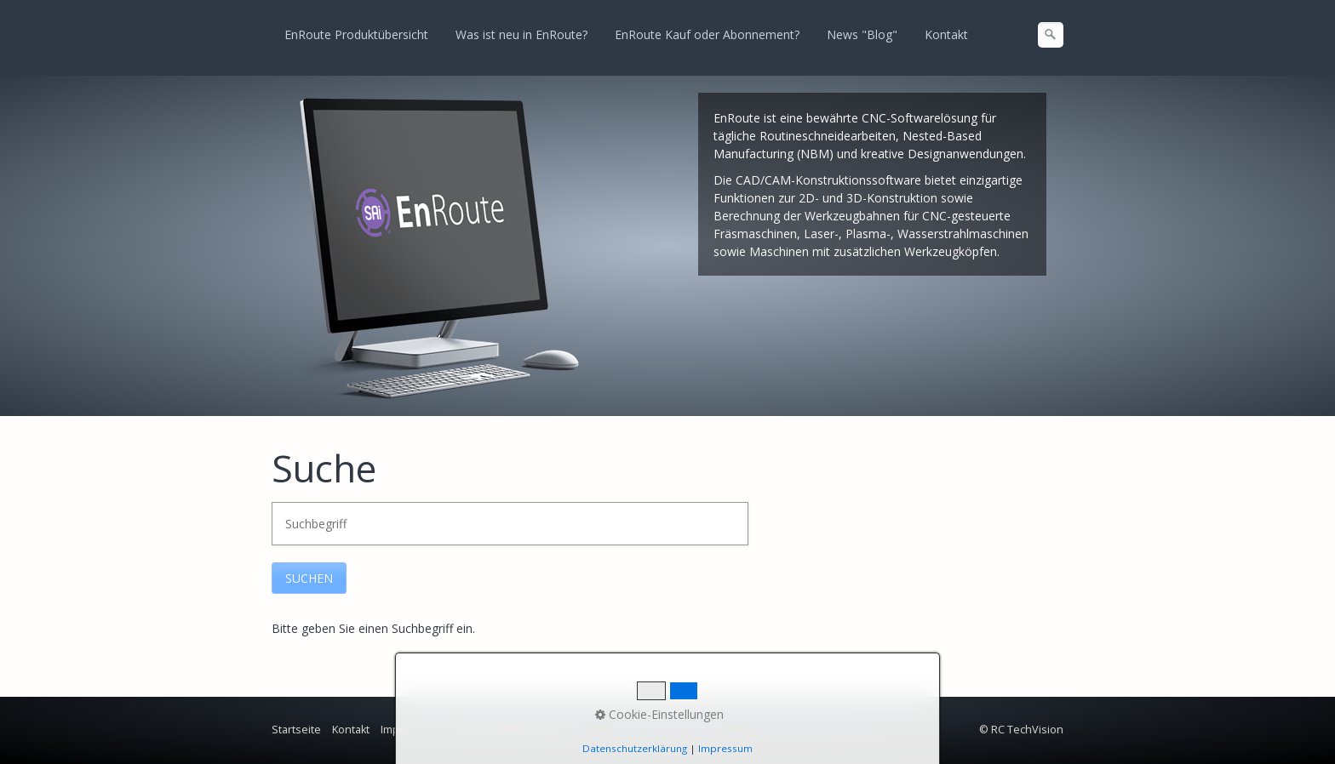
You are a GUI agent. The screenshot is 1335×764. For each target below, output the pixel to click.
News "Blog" (862, 34)
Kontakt (946, 34)
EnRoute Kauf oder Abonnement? (707, 34)
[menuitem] (357, 35)
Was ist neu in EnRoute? (521, 34)
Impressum (409, 729)
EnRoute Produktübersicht (356, 34)
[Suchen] (1051, 35)
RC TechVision (1027, 729)
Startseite (296, 729)
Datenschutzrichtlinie (504, 729)
